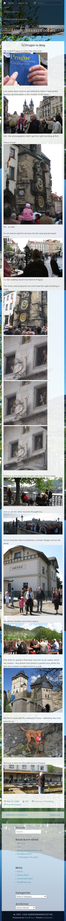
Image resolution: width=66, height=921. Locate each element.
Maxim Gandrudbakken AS (15, 21)
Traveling (48, 801)
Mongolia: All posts (29, 857)
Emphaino (48, 917)
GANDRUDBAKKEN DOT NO (33, 30)
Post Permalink (14, 804)
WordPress (30, 917)
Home (11, 3)
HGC (27, 801)
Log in (20, 871)
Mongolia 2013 (12, 11)
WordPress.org (24, 882)
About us (23, 3)
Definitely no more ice (15, 814)
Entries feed (23, 875)
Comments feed (25, 878)
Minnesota (56, 814)
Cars (6, 7)
